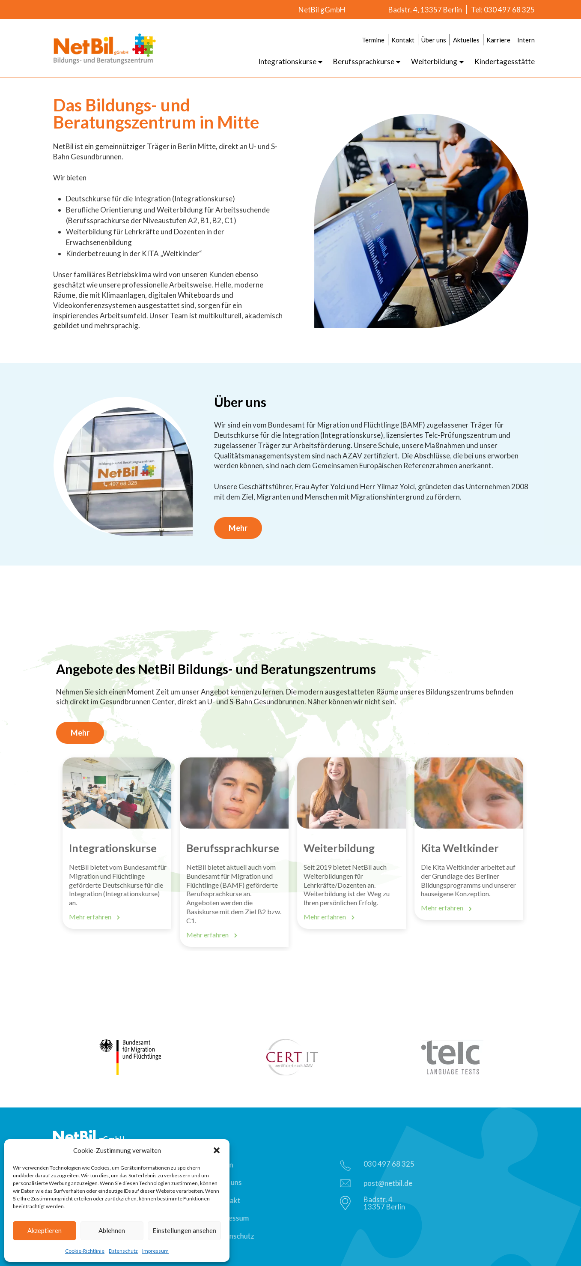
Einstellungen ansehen (184, 1230)
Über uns (433, 40)
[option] (120, 843)
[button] (216, 1150)
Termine (373, 40)
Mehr (238, 528)
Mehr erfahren (97, 916)
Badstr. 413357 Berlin (375, 1203)
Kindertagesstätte (504, 61)
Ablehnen (111, 1230)
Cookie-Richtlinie (84, 1251)
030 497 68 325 (380, 1165)
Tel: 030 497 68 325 (503, 9)
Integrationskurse (287, 61)
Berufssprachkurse (363, 61)
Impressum (155, 1251)
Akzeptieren (44, 1230)
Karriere (498, 40)
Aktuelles (466, 40)
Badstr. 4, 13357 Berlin (425, 9)
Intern (526, 40)
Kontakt (402, 40)
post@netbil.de (379, 1183)
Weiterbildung (434, 61)
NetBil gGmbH (322, 9)
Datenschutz (123, 1251)
